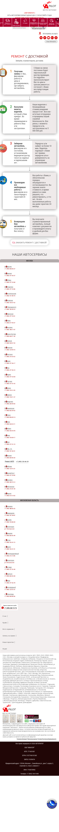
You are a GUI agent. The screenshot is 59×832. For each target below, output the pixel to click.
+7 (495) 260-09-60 (9, 404)
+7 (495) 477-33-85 (9, 289)
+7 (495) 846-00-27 (9, 269)
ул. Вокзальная (9, 562)
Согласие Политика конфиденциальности (47, 739)
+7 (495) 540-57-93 (9, 343)
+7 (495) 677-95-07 (9, 323)
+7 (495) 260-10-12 (9, 482)
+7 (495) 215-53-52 (9, 356)
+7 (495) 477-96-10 (9, 370)
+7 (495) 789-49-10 (9, 309)
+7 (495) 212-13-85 (9, 556)
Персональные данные (32, 739)
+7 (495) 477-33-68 (9, 282)
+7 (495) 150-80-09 (9, 522)
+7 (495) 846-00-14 (9, 417)
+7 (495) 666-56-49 (9, 535)
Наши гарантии (8, 642)
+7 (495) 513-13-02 (9, 495)
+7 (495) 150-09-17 (9, 437)
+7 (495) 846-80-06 (9, 596)
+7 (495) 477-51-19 (9, 444)
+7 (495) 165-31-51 (9, 549)
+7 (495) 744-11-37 (9, 397)
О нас (4, 616)
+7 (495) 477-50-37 (9, 275)
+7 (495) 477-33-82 (9, 475)
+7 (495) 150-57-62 (9, 302)
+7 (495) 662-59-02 (9, 410)
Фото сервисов (7, 629)
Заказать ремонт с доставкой (31, 242)
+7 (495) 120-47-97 (9, 589)
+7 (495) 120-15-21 (9, 468)
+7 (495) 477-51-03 (9, 383)
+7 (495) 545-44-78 (9, 431)
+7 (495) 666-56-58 (9, 576)
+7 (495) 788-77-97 (9, 329)
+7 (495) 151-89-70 (9, 296)
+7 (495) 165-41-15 (9, 542)
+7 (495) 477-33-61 (9, 316)
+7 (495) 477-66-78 (9, 583)
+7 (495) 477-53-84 (9, 377)
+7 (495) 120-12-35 (9, 390)
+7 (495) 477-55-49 (9, 569)
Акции (4, 649)
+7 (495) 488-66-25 (9, 508)
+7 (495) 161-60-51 (9, 451)
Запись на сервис (8, 636)
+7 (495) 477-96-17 (9, 363)
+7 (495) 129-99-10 (9, 350)
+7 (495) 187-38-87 (9, 515)
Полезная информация (22, 739)
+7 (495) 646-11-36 (9, 336)
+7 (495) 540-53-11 (9, 424)
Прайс (4, 623)
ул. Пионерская (9, 529)
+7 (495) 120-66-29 (22, 461)
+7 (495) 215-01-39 (9, 489)
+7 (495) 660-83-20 (9, 458)
